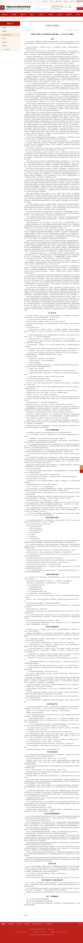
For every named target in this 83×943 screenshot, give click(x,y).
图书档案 (69, 14)
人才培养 (59, 14)
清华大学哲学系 (48, 924)
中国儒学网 (26, 924)
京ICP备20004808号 (49, 934)
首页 (5, 14)
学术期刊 (50, 14)
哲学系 (78, 14)
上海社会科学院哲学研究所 (37, 924)
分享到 (25, 915)
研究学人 (32, 14)
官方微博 (58, 1)
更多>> (80, 924)
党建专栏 (10, 42)
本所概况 (13, 14)
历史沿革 (10, 27)
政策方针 (10, 38)
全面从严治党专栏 (21, 18)
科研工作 (41, 14)
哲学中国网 (19, 924)
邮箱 (72, 1)
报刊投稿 (66, 1)
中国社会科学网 (10, 924)
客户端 (51, 1)
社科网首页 (45, 1)
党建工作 (23, 14)
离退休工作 (10, 45)
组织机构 (10, 31)
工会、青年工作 (10, 49)
